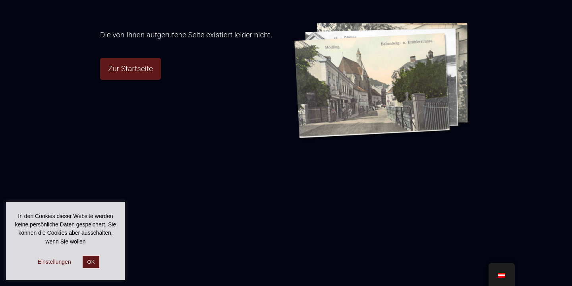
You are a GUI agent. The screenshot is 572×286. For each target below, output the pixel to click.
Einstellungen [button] (54, 262)
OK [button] (91, 262)
